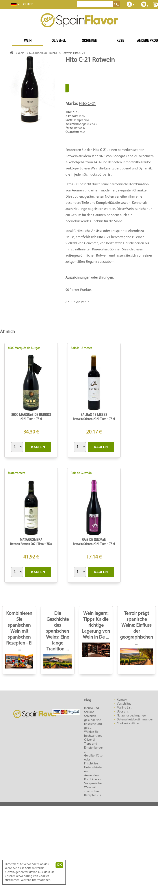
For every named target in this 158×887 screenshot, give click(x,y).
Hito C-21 (87, 104)
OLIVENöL (59, 41)
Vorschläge (124, 703)
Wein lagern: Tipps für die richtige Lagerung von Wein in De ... (96, 625)
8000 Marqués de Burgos (24, 348)
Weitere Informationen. (36, 880)
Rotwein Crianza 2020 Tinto (90, 419)
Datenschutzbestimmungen (135, 719)
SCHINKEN (89, 41)
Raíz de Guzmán (81, 473)
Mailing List (124, 707)
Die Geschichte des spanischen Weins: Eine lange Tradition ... (57, 631)
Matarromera (16, 473)
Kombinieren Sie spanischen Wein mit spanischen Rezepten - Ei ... (19, 631)
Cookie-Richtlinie (128, 723)
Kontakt (122, 700)
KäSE (120, 41)
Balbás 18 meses (81, 348)
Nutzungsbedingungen (132, 715)
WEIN (28, 41)
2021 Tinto (27, 419)
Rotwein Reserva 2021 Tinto (27, 544)
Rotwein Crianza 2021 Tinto (90, 544)
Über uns (123, 711)
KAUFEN (38, 447)
